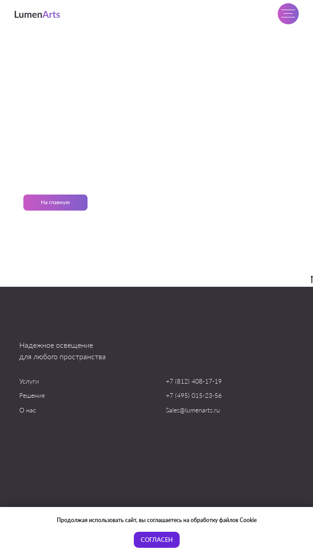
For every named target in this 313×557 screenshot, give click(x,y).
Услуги (29, 381)
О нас (27, 410)
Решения (32, 395)
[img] (38, 14)
